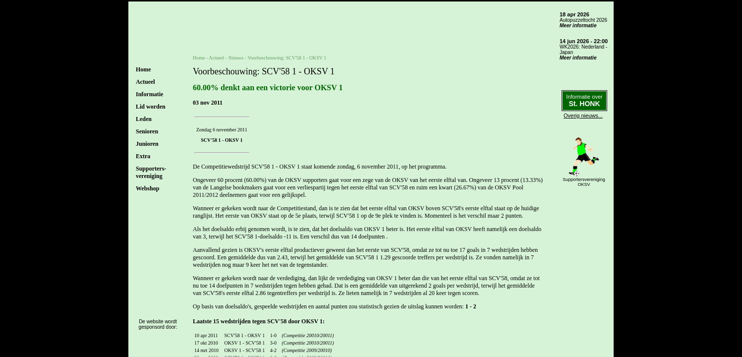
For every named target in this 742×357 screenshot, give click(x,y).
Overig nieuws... (583, 116)
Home (143, 69)
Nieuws (236, 57)
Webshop (147, 188)
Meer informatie (578, 25)
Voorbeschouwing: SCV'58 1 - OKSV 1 (286, 57)
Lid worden (151, 106)
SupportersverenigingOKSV (584, 182)
